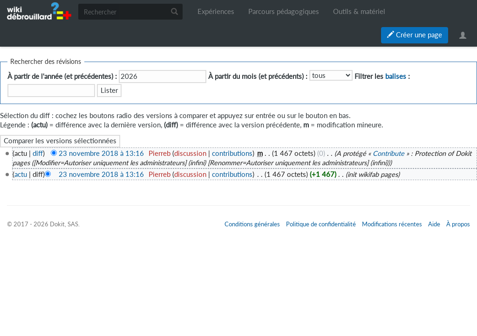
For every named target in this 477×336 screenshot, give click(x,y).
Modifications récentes (392, 224)
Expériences (216, 11)
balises (395, 76)
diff (38, 153)
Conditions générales (252, 224)
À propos (458, 224)
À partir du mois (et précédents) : (257, 76)
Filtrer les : (382, 76)
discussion (190, 153)
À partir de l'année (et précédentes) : (62, 76)
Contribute (388, 153)
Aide (434, 224)
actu (20, 174)
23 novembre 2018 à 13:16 (101, 153)
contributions (232, 153)
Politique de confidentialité (321, 224)
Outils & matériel (359, 11)
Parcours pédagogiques (283, 11)
